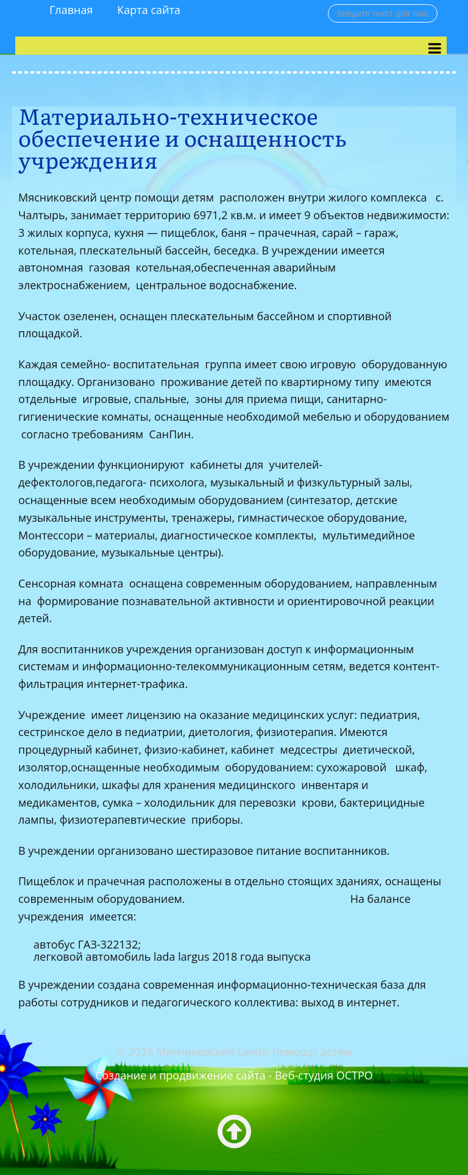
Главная (71, 9)
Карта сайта (148, 9)
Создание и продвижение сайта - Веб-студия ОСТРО (234, 1075)
